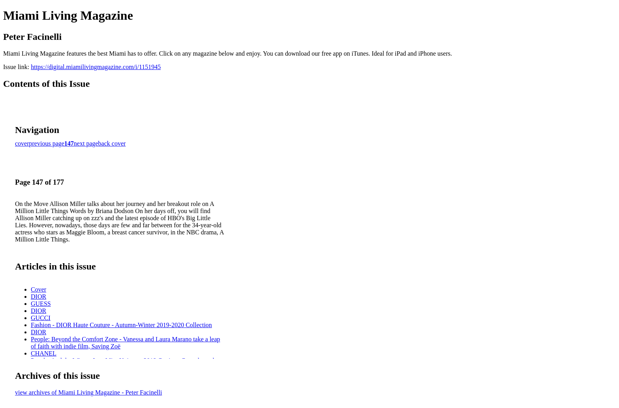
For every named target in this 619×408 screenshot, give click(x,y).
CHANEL (43, 353)
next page (86, 143)
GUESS (41, 303)
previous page (46, 143)
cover (22, 143)
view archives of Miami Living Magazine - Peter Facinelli (88, 392)
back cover (112, 143)
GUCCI (41, 317)
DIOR (38, 296)
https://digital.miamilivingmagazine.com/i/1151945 (96, 67)
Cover (38, 289)
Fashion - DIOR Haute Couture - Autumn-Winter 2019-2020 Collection (121, 325)
